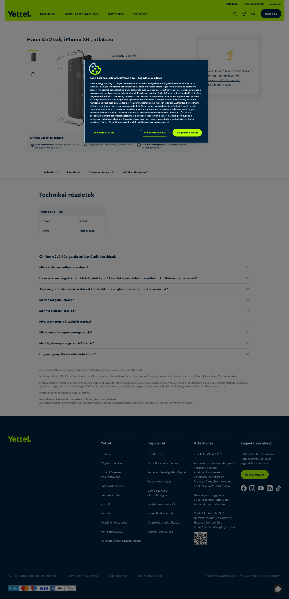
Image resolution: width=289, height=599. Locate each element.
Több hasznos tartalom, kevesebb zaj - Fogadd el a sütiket (126, 77)
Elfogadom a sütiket (187, 132)
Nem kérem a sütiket (154, 132)
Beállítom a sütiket (104, 132)
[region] (146, 101)
